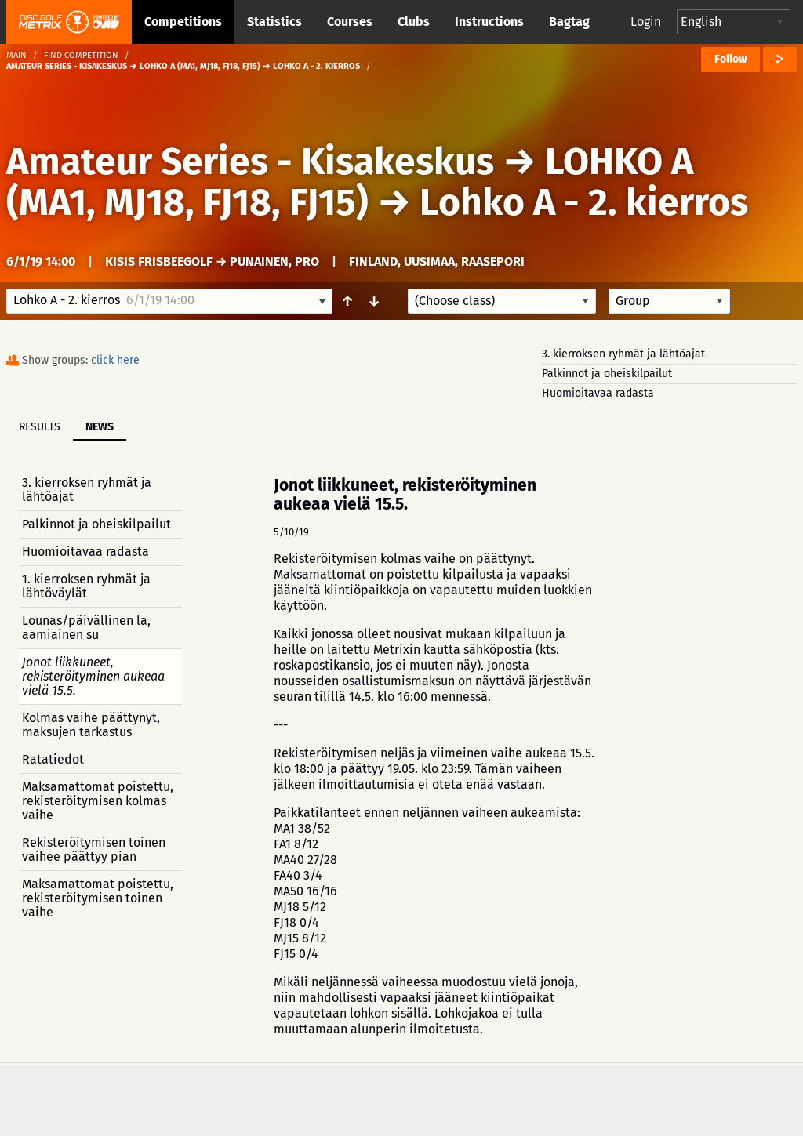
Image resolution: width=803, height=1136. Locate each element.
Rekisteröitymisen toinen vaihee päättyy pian (93, 849)
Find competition (81, 55)
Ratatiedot (53, 759)
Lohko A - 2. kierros (584, 202)
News (99, 427)
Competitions (183, 21)
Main (16, 55)
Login (645, 21)
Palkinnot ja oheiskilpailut (607, 373)
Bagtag (569, 21)
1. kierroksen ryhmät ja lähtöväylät (86, 586)
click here (115, 360)
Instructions (489, 21)
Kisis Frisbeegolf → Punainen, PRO (212, 261)
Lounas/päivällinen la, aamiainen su (86, 627)
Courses (349, 21)
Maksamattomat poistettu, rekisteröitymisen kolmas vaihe (97, 800)
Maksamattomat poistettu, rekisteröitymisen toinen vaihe (97, 898)
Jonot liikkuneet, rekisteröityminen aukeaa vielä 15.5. (93, 676)
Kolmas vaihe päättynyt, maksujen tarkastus (91, 724)
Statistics (274, 21)
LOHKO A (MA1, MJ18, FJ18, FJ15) (349, 182)
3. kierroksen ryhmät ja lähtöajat (623, 354)
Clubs (414, 21)
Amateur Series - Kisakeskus (250, 161)
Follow (730, 59)
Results (39, 427)
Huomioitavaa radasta (598, 393)
